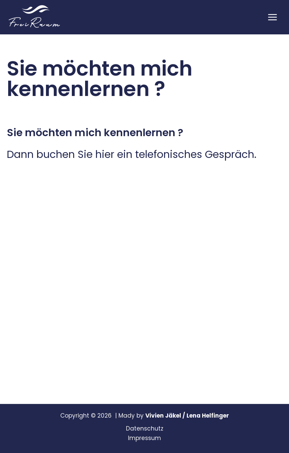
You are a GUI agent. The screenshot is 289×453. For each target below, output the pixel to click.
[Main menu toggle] (273, 17)
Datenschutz (144, 428)
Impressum (144, 438)
